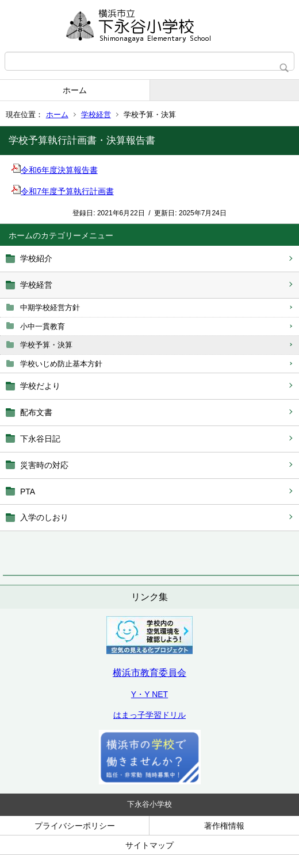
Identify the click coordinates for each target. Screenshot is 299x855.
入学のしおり (44, 517)
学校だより (40, 385)
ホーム (75, 90)
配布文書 (36, 412)
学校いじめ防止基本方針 (61, 363)
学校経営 (96, 114)
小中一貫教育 (42, 326)
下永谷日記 (40, 438)
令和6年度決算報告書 (55, 170)
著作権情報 (224, 825)
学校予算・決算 (46, 345)
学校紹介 (36, 258)
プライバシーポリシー (74, 825)
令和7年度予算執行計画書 (63, 191)
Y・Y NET (149, 694)
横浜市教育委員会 (149, 673)
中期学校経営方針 (50, 307)
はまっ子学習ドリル (149, 714)
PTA (27, 491)
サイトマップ (149, 845)
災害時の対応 (44, 465)
